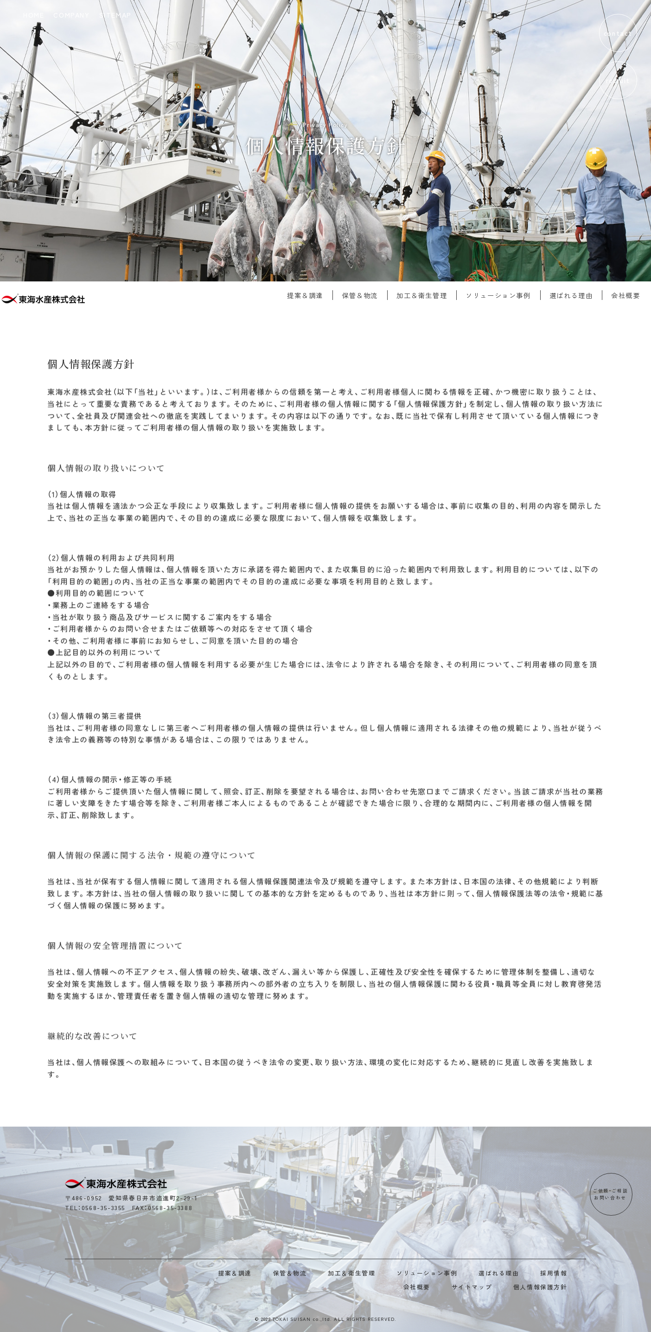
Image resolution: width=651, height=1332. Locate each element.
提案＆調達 (299, 295)
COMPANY (71, 14)
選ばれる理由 (565, 295)
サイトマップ (472, 1286)
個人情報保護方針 (540, 1286)
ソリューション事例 (492, 295)
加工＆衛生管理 (416, 295)
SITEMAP (115, 14)
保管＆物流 (354, 295)
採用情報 (553, 1272)
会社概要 (620, 295)
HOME (33, 14)
